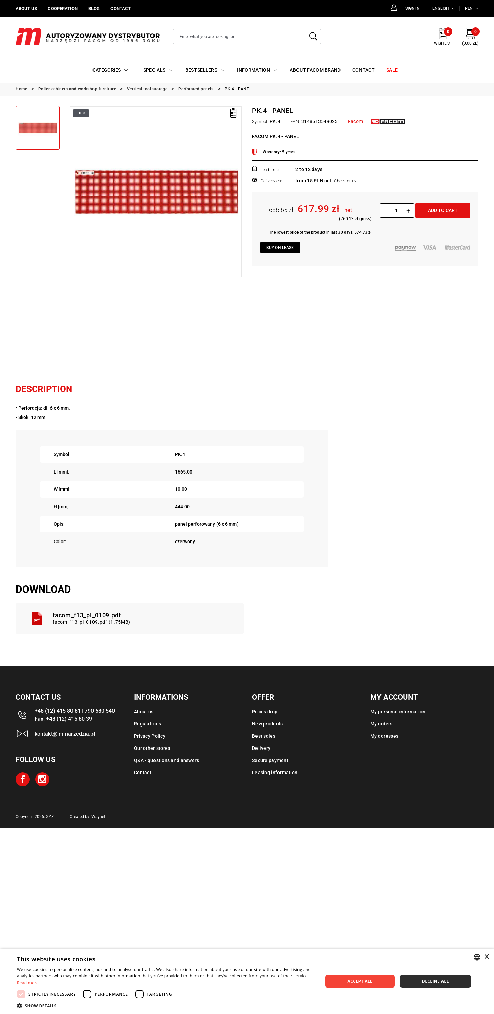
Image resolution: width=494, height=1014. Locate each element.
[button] (165, 1005)
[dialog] (247, 981)
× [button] (486, 957)
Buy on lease (280, 247)
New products (267, 724)
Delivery (261, 748)
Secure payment (270, 760)
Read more (28, 983)
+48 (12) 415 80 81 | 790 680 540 (75, 711)
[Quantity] (396, 210)
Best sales (263, 736)
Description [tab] (44, 389)
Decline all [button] (435, 981)
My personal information (397, 711)
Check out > (345, 181)
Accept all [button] (359, 981)
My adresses (384, 736)
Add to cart (443, 210)
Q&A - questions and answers (166, 760)
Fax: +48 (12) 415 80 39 (63, 719)
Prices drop (264, 711)
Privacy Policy (149, 736)
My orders (381, 724)
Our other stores (152, 748)
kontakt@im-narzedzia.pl (65, 734)
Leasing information (274, 772)
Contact (142, 772)
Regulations (147, 724)
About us (143, 711)
